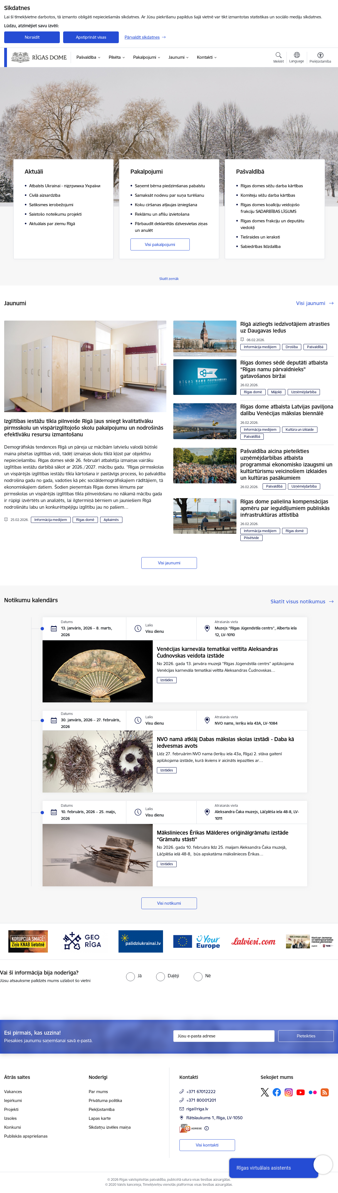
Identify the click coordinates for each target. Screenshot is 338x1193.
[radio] (134, 975)
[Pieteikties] (306, 1036)
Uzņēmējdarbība (303, 392)
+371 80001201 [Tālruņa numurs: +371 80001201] (201, 1100)
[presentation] (46, 999)
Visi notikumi (169, 903)
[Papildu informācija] (206, 1128)
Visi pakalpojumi (160, 244)
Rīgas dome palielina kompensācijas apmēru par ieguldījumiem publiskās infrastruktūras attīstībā (285, 508)
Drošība (292, 347)
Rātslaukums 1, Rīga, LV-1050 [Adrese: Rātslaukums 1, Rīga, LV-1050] (214, 1117)
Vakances (13, 1091)
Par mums (98, 1091)
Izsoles (10, 1118)
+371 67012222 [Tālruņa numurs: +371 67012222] (201, 1091)
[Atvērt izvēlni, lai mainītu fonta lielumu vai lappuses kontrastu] (320, 58)
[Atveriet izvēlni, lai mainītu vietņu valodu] (297, 58)
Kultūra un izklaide (300, 429)
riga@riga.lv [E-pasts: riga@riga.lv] (197, 1108)
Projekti (11, 1109)
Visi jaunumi (169, 562)
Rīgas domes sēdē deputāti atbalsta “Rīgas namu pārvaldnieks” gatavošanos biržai (284, 369)
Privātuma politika (105, 1100)
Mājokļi (276, 392)
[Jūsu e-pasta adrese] (224, 1036)
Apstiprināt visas (91, 37)
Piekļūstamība (102, 1109)
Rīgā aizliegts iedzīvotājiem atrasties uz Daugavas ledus (285, 327)
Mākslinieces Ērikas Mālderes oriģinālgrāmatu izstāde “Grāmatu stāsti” (222, 836)
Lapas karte (100, 1118)
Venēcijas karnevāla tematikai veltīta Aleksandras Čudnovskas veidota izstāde (217, 652)
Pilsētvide (251, 538)
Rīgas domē (85, 520)
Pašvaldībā (315, 347)
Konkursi (12, 1127)
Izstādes (167, 680)
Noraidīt (32, 37)
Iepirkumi (13, 1100)
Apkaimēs (111, 520)
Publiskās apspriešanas (26, 1136)
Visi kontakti (207, 1145)
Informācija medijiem (50, 520)
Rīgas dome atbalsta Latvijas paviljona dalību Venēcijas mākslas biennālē (286, 410)
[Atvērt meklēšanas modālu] (279, 58)
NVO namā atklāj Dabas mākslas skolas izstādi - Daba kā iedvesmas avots (225, 742)
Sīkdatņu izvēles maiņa (110, 1127)
